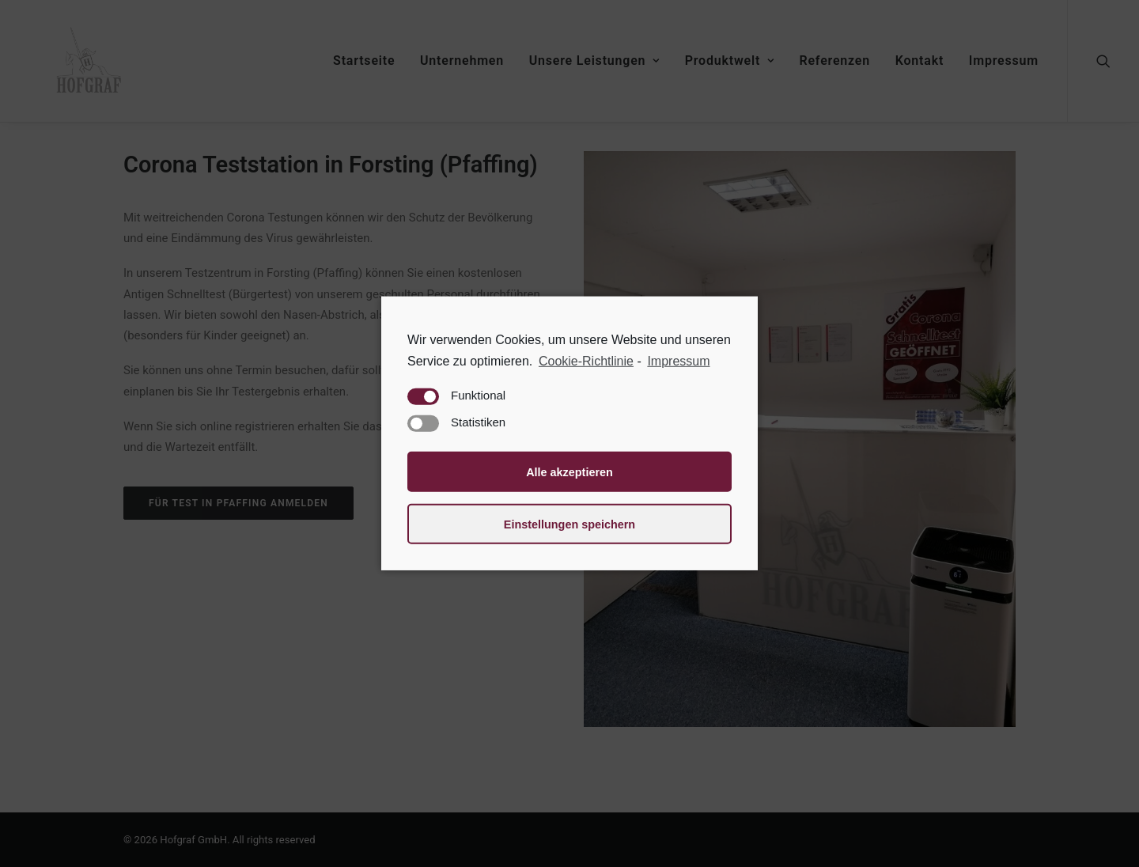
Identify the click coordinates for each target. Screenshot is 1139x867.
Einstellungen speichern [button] (569, 524)
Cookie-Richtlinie (586, 361)
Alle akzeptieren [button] (569, 472)
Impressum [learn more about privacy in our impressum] (678, 361)
